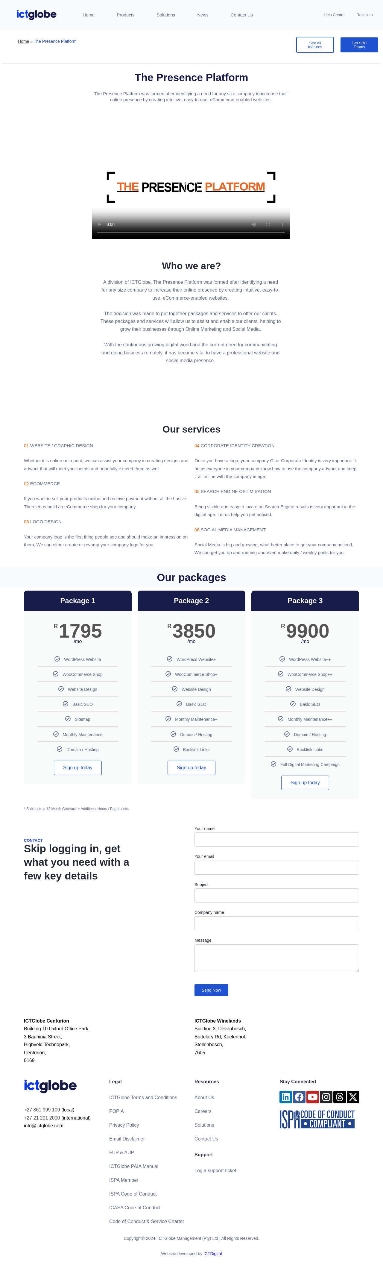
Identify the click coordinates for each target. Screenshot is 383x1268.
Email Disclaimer (127, 1138)
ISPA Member (124, 1180)
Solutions (166, 14)
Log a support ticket (215, 1170)
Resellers (364, 15)
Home (89, 14)
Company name (209, 912)
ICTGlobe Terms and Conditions (143, 1097)
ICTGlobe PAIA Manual (133, 1166)
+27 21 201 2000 (42, 1117)
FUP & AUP (121, 1152)
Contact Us (242, 14)
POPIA (116, 1111)
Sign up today (77, 767)
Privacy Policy (124, 1125)
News (203, 14)
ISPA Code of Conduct (133, 1193)
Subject (201, 884)
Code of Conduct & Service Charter (146, 1221)
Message (203, 940)
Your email (204, 856)
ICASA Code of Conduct (135, 1207)
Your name (204, 828)
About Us (204, 1097)
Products (125, 14)
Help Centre (334, 15)
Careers (203, 1111)
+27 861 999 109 (42, 1109)
